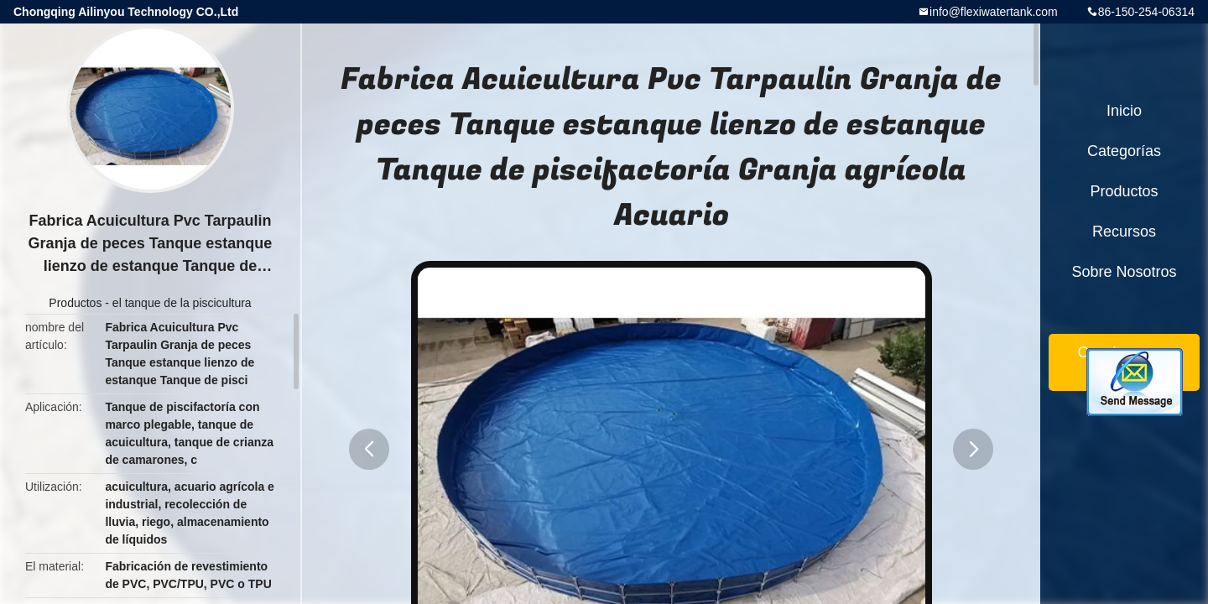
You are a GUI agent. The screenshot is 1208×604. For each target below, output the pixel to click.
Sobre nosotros (1123, 271)
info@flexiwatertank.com (993, 11)
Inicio (1124, 110)
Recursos (1124, 231)
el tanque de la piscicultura (182, 303)
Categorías (1124, 151)
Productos (75, 303)
